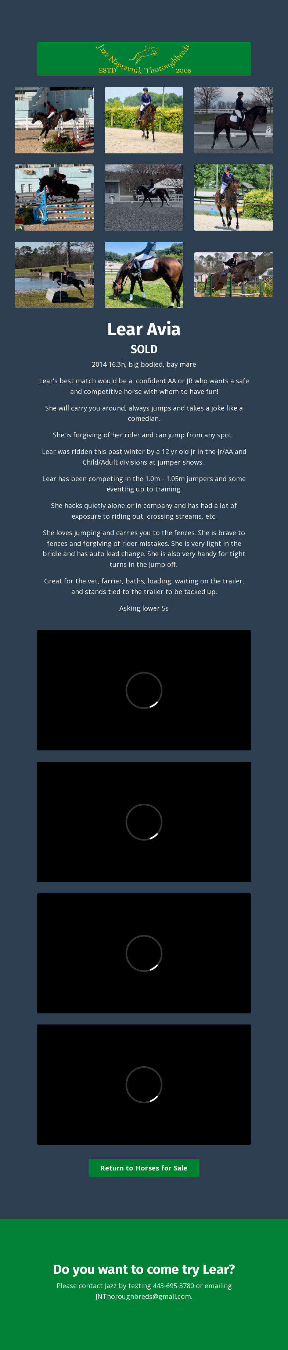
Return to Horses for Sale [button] (143, 1168)
